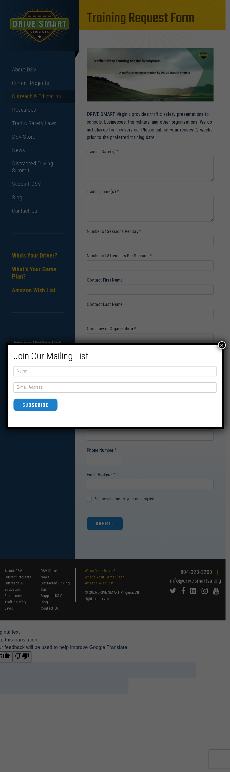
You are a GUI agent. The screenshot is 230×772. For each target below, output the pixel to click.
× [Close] (222, 345)
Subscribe (35, 405)
